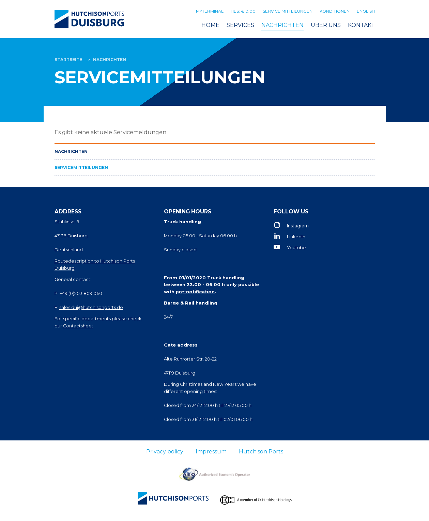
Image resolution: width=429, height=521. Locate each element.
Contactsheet (78, 325)
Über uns (326, 25)
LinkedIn (296, 236)
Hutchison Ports (261, 451)
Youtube (296, 247)
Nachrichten (282, 25)
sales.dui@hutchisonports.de (91, 307)
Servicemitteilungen (81, 167)
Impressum (211, 451)
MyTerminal (210, 11)
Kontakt (361, 25)
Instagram (298, 225)
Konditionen (335, 11)
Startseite (68, 59)
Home (210, 25)
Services (240, 25)
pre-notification (195, 291)
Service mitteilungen (287, 11)
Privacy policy (164, 451)
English (366, 11)
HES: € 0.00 (243, 11)
